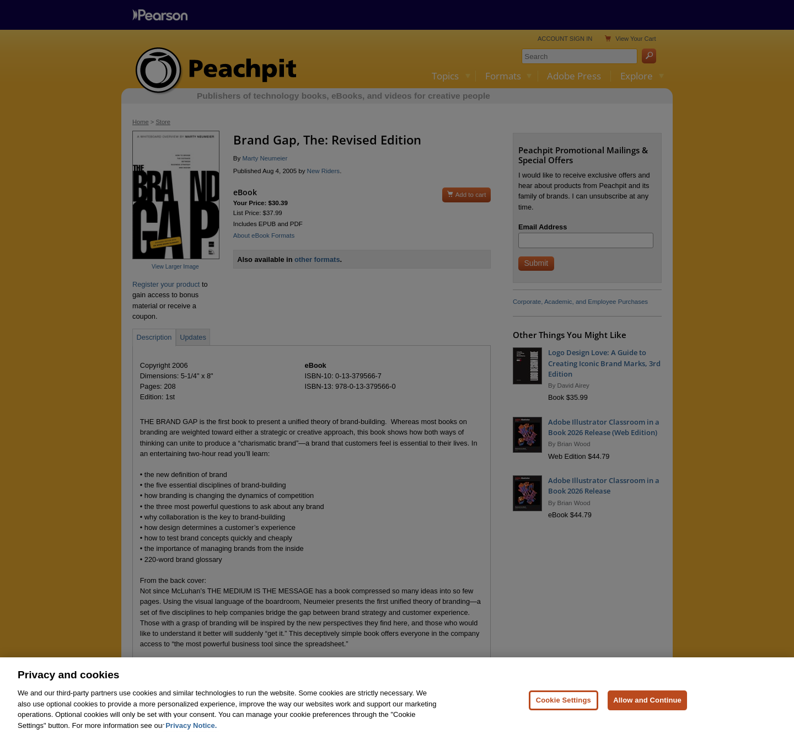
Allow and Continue (647, 715)
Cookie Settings (563, 715)
